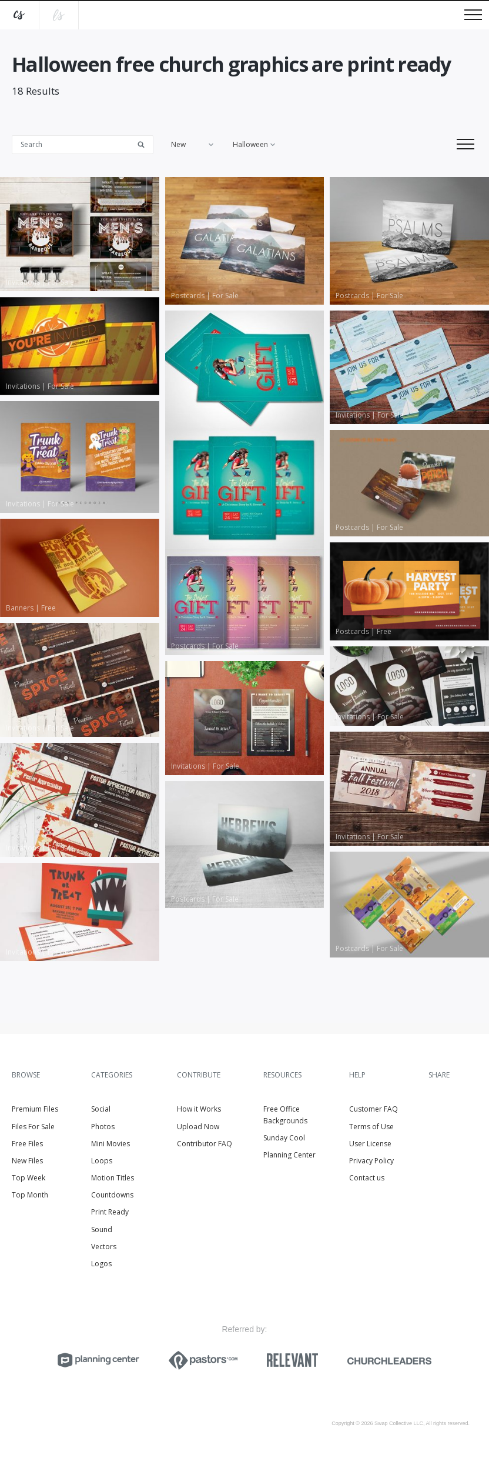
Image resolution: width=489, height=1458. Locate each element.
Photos (103, 1127)
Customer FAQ (373, 1109)
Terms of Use (371, 1127)
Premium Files (35, 1109)
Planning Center (289, 1155)
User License (370, 1144)
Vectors (103, 1247)
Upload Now (198, 1127)
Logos (101, 1264)
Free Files (27, 1144)
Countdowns (112, 1195)
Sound (101, 1230)
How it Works (199, 1109)
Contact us (366, 1178)
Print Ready (110, 1212)
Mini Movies (110, 1144)
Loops (101, 1161)
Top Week (28, 1178)
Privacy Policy (371, 1161)
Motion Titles (112, 1178)
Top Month (30, 1195)
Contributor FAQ (204, 1144)
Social (100, 1109)
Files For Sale (33, 1127)
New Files (27, 1161)
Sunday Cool (284, 1138)
